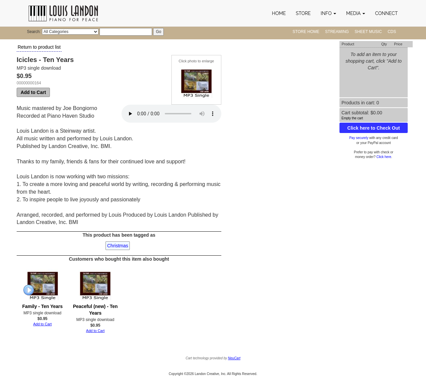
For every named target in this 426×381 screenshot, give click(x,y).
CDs (392, 31)
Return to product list (39, 47)
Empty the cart (352, 118)
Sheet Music (368, 31)
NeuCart (234, 358)
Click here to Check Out (373, 128)
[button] (328, 13)
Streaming (337, 31)
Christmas (117, 245)
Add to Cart (33, 92)
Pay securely (358, 138)
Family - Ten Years (42, 306)
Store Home (306, 31)
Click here (383, 157)
